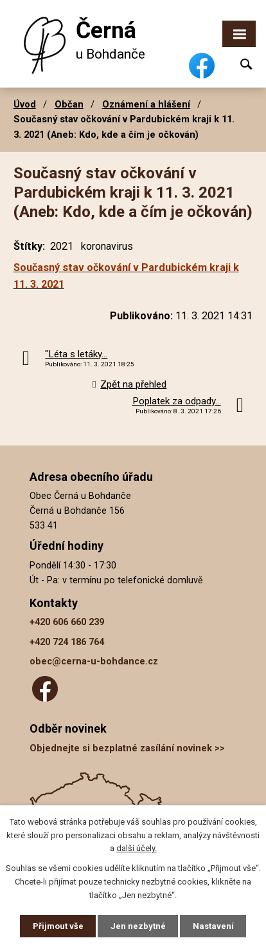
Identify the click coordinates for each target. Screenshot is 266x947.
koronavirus (107, 246)
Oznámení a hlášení (146, 104)
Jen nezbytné (138, 926)
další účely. (136, 849)
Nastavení (213, 926)
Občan (69, 104)
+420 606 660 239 (67, 622)
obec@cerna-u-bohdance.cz (94, 661)
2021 (61, 246)
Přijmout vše (58, 926)
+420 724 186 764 (67, 642)
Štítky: (29, 246)
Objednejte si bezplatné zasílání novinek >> (127, 748)
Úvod (24, 104)
